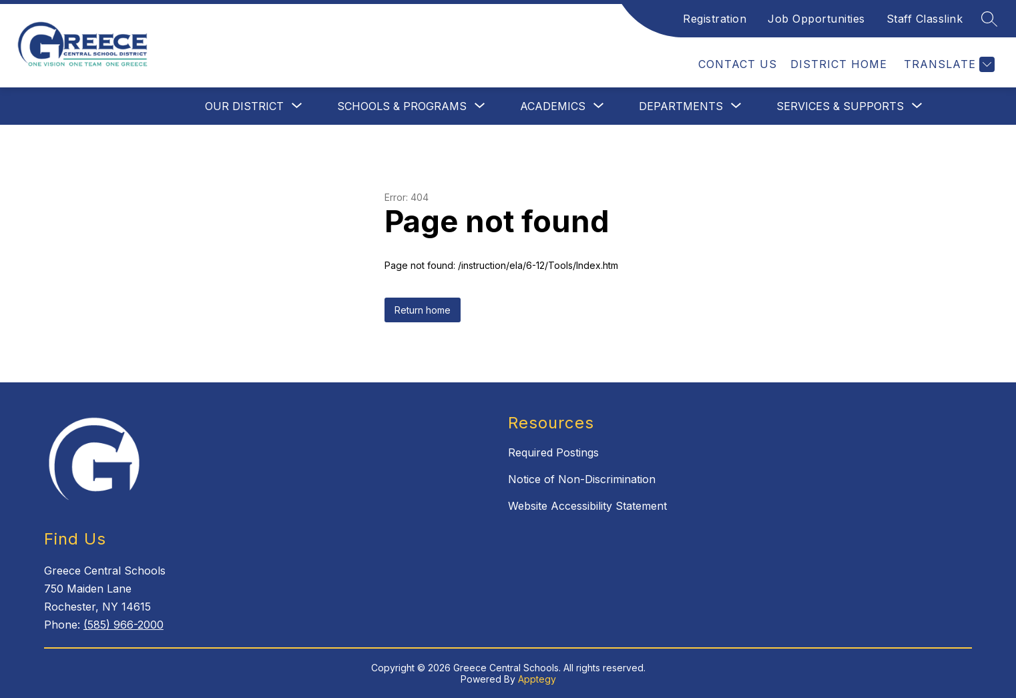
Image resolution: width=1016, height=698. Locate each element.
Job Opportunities (816, 18)
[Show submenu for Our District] (244, 106)
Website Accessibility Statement (587, 505)
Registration (714, 18)
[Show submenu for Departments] (681, 106)
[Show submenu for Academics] (552, 106)
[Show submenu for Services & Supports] (840, 106)
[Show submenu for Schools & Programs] (402, 106)
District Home (838, 64)
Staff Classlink (924, 18)
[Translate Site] (948, 64)
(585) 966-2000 (123, 624)
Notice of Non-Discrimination (582, 479)
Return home (423, 310)
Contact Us (737, 64)
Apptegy (537, 679)
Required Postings (553, 452)
